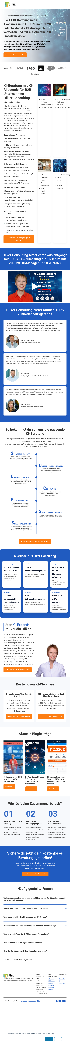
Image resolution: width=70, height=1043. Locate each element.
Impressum (24, 1001)
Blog (60, 976)
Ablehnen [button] (58, 1039)
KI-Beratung (51, 981)
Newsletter (62, 979)
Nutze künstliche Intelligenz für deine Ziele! (61, 32)
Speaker (50, 983)
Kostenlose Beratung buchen (15, 55)
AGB (38, 1001)
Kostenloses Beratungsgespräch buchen (19, 239)
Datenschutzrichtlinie (13, 1035)
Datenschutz (32, 1001)
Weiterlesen (9, 787)
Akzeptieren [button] (49, 1039)
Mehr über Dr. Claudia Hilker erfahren (17, 669)
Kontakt (50, 989)
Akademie (51, 979)
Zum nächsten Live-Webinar (19, 716)
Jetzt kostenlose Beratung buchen (35, 874)
